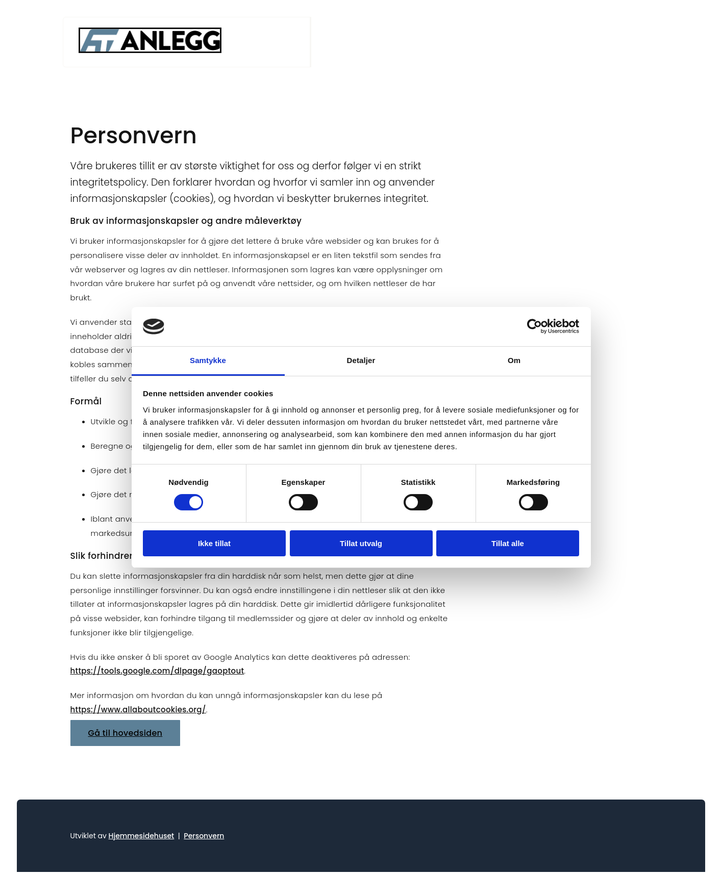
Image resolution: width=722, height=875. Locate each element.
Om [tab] (514, 360)
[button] (125, 733)
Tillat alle (507, 543)
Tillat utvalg (361, 543)
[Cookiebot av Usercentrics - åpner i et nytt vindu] (534, 326)
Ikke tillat (214, 543)
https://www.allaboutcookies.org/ (138, 709)
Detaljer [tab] (361, 360)
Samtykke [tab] (208, 360)
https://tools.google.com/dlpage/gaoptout (157, 670)
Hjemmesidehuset (142, 836)
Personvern (204, 836)
